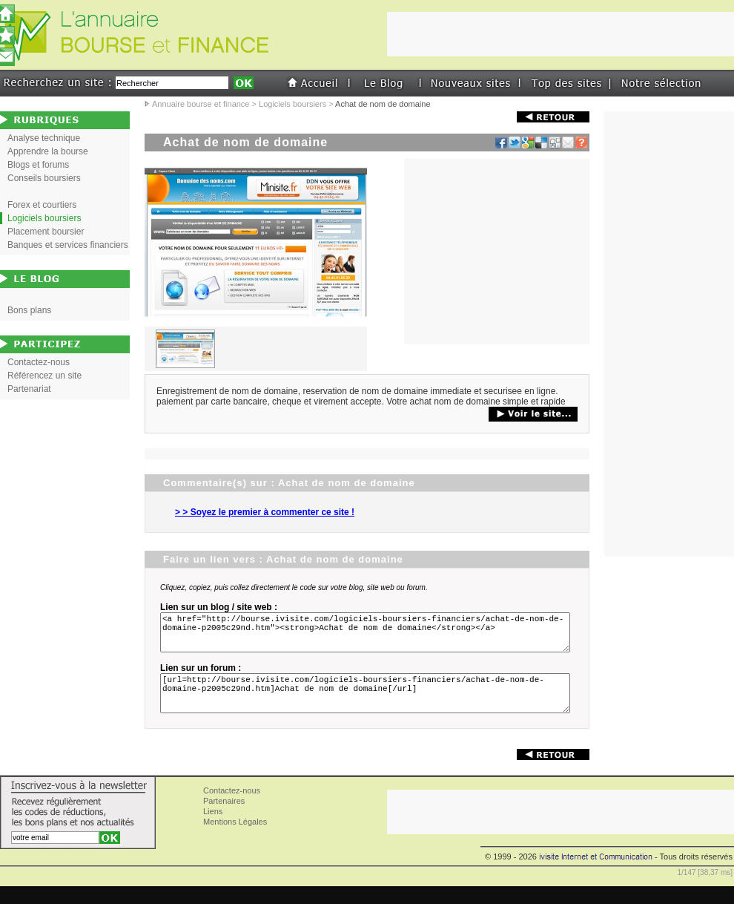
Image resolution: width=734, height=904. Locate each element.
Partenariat (29, 389)
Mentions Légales (235, 839)
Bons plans (29, 310)
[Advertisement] (496, 251)
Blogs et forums (38, 165)
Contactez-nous (38, 362)
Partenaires (224, 818)
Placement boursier (45, 231)
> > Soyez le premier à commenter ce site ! (264, 512)
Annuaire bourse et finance (200, 103)
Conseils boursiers (44, 178)
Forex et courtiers (41, 205)
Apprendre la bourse (47, 151)
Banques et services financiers (67, 245)
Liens (212, 829)
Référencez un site (44, 375)
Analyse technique (43, 138)
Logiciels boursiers (292, 103)
